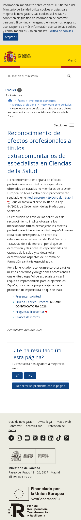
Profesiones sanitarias (42, 101)
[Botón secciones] (71, 125)
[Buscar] (69, 76)
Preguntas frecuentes (31, 311)
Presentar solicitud (28, 296)
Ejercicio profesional (24, 104)
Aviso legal (45, 422)
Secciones (60, 125)
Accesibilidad (34, 426)
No (30, 375)
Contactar (15, 426)
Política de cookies (60, 31)
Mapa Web (64, 422)
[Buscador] (40, 76)
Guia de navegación (21, 422)
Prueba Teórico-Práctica (32, 302)
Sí (17, 375)
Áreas (21, 101)
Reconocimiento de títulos (56, 104)
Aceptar (10, 37)
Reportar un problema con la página (40, 386)
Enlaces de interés (27, 317)
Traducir (13, 90)
